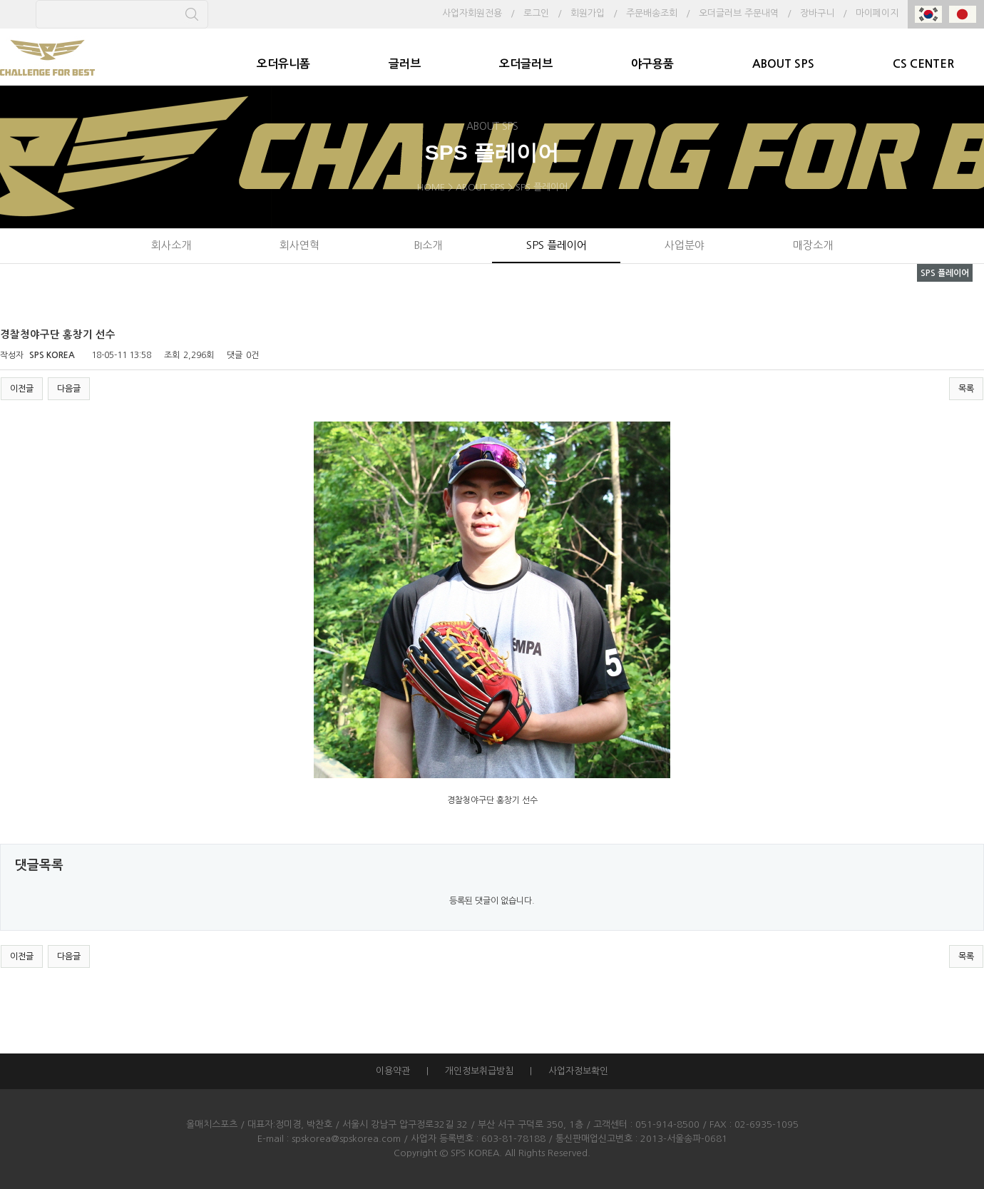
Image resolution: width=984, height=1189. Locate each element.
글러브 (405, 63)
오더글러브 (526, 63)
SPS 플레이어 (556, 245)
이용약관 (393, 1071)
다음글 (69, 388)
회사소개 (171, 245)
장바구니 (817, 13)
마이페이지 (877, 13)
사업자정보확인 (578, 1071)
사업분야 (684, 245)
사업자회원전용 (472, 13)
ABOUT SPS (783, 63)
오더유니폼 (283, 63)
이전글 (22, 388)
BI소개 (428, 245)
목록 (966, 388)
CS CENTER (923, 63)
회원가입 (587, 13)
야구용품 (652, 63)
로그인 (536, 13)
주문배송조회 (651, 13)
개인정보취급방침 (479, 1071)
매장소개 (813, 245)
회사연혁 (299, 245)
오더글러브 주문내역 (739, 13)
